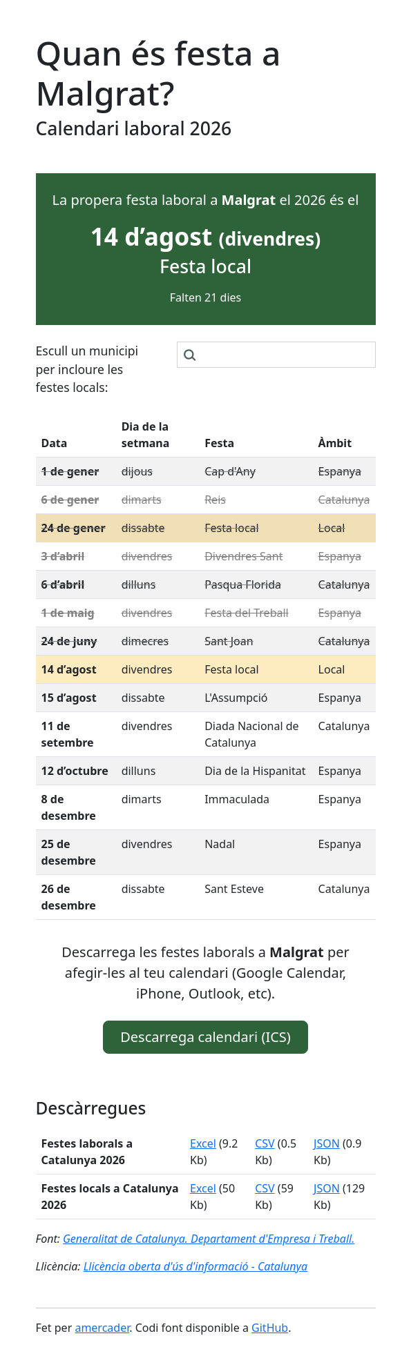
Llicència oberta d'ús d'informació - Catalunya (195, 1266)
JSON (327, 1143)
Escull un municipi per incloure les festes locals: (87, 368)
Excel (203, 1143)
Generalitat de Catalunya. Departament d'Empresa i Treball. (208, 1238)
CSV (265, 1143)
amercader (102, 1327)
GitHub (269, 1327)
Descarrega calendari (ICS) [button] (205, 1037)
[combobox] (276, 355)
